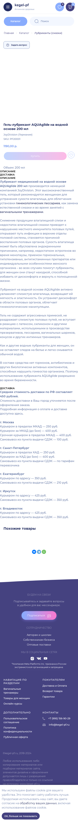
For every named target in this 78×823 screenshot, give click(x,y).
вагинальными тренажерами (21, 212)
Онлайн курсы (12, 703)
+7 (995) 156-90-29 (59, 718)
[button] (39, 615)
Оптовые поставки (39, 644)
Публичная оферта (15, 737)
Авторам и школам (39, 635)
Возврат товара (52, 691)
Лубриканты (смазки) (48, 33)
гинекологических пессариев (38, 203)
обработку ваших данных (38, 803)
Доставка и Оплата (54, 685)
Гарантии (48, 696)
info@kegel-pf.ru (59, 724)
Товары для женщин (16, 698)
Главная (9, 33)
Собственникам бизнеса (39, 639)
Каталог (24, 33)
